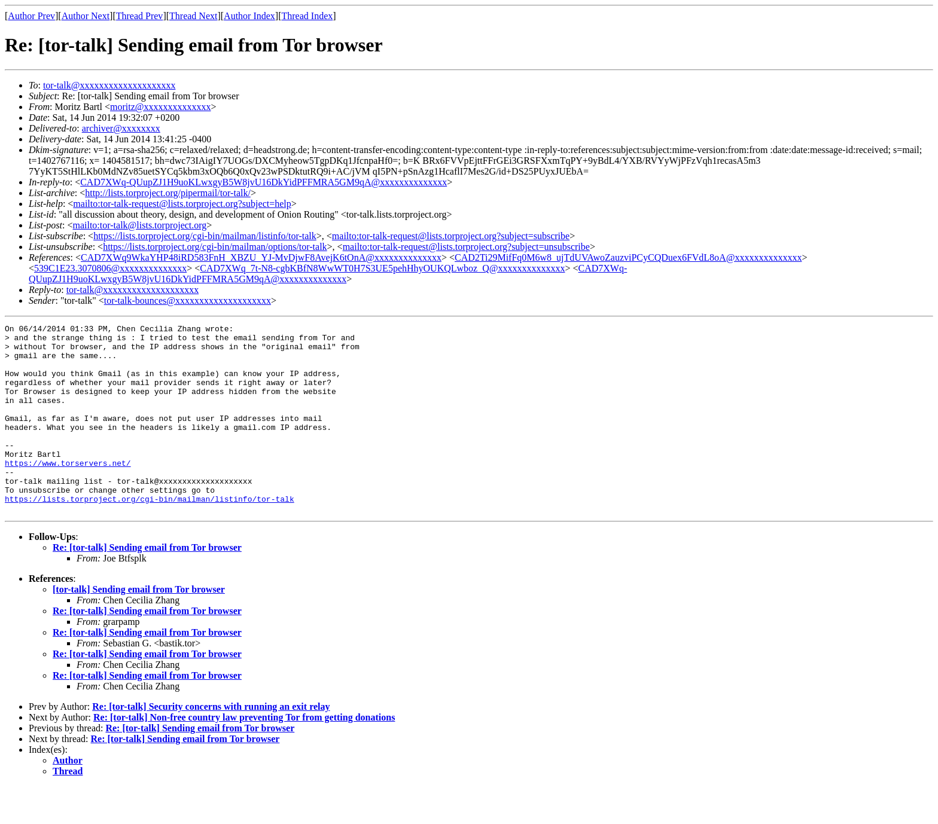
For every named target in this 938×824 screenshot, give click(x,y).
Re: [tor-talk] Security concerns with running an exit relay (211, 744)
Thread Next (193, 16)
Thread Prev (139, 16)
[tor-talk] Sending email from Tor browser (139, 627)
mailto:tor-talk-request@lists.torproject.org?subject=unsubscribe (466, 247)
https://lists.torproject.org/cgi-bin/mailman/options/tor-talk (215, 247)
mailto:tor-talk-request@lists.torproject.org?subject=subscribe (451, 236)
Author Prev (31, 16)
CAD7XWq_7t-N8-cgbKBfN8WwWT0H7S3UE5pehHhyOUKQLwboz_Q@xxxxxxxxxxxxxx (382, 268)
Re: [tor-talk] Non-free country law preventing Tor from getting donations (244, 755)
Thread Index (307, 16)
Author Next (85, 16)
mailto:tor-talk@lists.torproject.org (139, 225)
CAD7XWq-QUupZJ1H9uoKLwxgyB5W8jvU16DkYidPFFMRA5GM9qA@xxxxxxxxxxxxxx (263, 182)
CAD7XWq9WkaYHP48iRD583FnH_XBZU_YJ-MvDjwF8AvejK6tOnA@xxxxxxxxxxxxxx (261, 257)
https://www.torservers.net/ (68, 491)
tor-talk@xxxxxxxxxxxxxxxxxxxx (109, 85)
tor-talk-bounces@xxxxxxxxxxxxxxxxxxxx (187, 300)
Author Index (249, 16)
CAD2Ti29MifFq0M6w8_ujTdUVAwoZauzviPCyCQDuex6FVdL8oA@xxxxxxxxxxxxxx (628, 257)
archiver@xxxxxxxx (121, 128)
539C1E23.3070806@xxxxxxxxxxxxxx (110, 268)
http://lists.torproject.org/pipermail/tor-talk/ (168, 193)
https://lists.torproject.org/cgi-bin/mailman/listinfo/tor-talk (204, 236)
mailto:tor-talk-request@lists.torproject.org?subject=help (182, 204)
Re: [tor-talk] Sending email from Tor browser (147, 585)
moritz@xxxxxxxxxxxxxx (160, 107)
